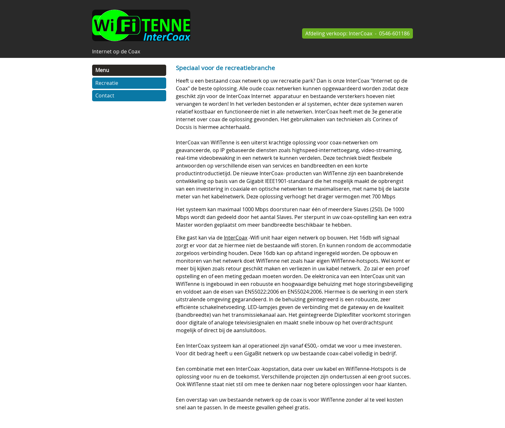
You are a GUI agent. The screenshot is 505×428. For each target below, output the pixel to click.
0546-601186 (394, 33)
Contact (104, 95)
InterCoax (360, 33)
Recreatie (106, 83)
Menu (102, 70)
